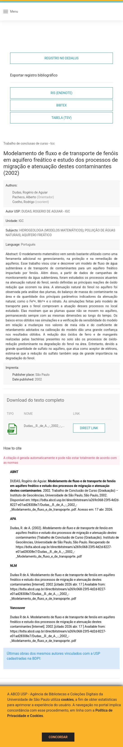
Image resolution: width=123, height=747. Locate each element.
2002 (38, 379)
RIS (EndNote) (61, 93)
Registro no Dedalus (61, 58)
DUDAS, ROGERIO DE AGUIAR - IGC (46, 211)
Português (28, 244)
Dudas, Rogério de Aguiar (30, 192)
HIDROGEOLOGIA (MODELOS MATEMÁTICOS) (51, 230)
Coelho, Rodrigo (30, 202)
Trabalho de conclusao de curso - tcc (29, 143)
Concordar (58, 737)
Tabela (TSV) (61, 118)
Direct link (89, 428)
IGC (21, 221)
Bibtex (61, 105)
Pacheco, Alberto (33, 197)
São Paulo (42, 374)
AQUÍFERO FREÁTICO (36, 235)
